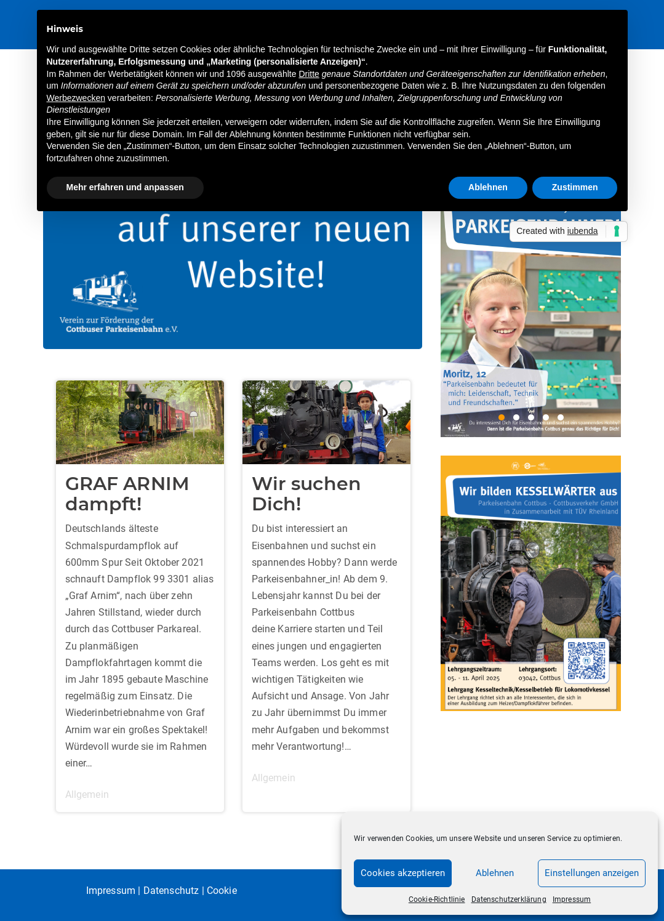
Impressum (572, 899)
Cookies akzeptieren (403, 873)
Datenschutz (171, 890)
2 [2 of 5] (516, 417)
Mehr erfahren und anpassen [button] (125, 187)
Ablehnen (495, 873)
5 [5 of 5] (561, 417)
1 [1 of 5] (501, 417)
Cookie (222, 890)
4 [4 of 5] (546, 417)
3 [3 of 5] (531, 417)
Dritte (308, 74)
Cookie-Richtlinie (437, 899)
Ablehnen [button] (488, 187)
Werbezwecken (76, 98)
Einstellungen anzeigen (592, 873)
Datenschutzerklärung (508, 899)
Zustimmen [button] (575, 187)
